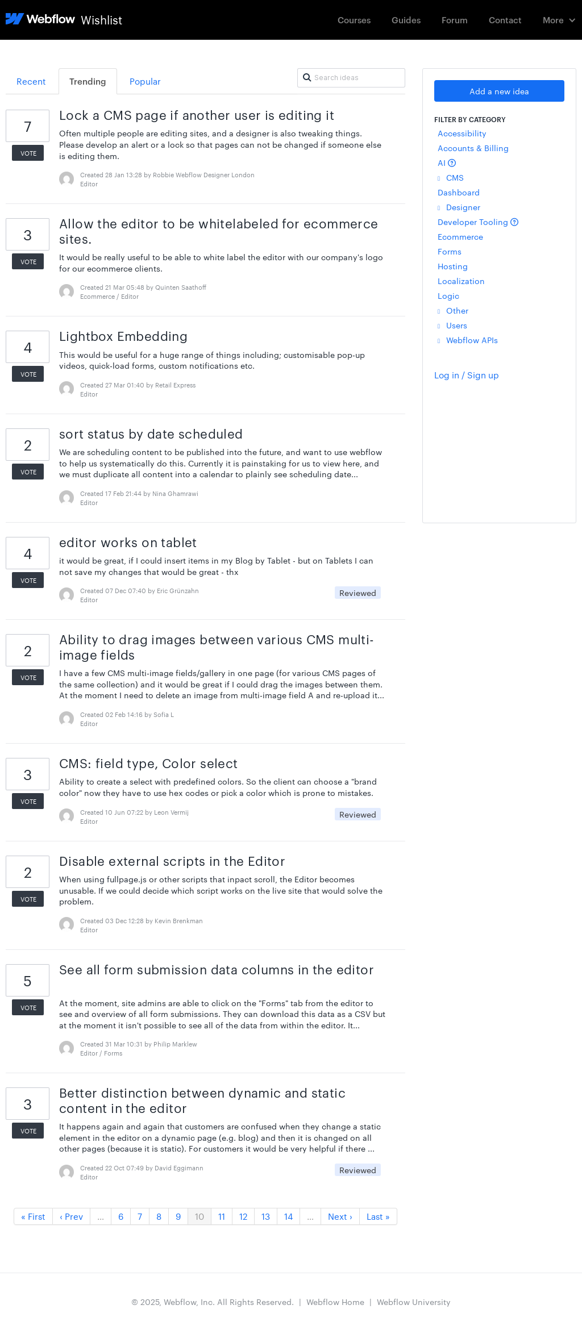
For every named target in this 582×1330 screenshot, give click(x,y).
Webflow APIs (468, 339)
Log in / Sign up (466, 375)
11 (221, 1216)
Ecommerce (460, 236)
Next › (340, 1216)
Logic (448, 295)
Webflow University (414, 1301)
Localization (461, 280)
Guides (406, 20)
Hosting (453, 266)
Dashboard (459, 192)
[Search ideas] (351, 77)
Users (452, 325)
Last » (378, 1216)
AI (447, 162)
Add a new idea (499, 91)
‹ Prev (71, 1216)
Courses (354, 20)
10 (199, 1216)
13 (265, 1216)
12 (243, 1216)
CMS (451, 177)
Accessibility (462, 133)
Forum (455, 20)
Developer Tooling (478, 221)
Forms (450, 251)
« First (33, 1216)
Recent (31, 81)
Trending (87, 81)
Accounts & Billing (473, 147)
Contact (505, 20)
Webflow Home (335, 1301)
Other (453, 310)
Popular (145, 81)
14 (288, 1216)
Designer (459, 206)
